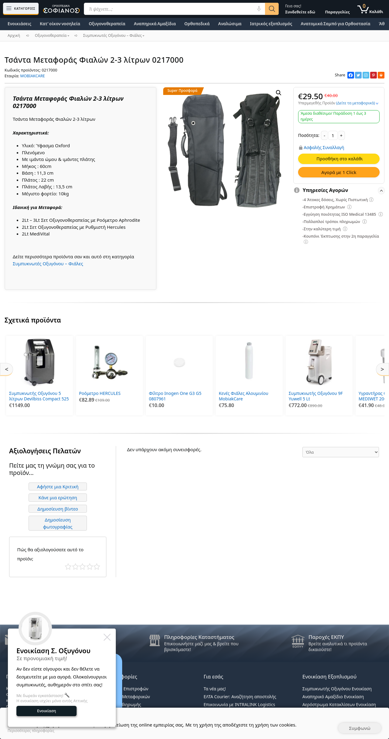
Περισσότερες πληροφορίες (31, 730)
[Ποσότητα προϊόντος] (333, 135)
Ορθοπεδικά (197, 23)
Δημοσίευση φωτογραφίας (58, 523)
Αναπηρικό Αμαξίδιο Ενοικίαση (333, 696)
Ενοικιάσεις (19, 23)
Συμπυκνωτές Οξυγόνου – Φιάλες (48, 263)
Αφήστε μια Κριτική (58, 486)
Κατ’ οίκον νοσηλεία (60, 23)
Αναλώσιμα (230, 23)
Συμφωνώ (359, 728)
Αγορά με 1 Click (338, 172)
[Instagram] (366, 75)
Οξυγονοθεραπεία (107, 23)
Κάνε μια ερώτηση (57, 497)
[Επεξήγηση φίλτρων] (371, 200)
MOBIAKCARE (32, 75)
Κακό (75, 566)
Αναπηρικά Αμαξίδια (155, 23)
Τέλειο (96, 566)
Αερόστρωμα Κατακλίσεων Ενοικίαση (339, 704)
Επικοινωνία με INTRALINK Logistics (239, 704)
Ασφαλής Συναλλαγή (324, 147)
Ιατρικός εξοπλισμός (271, 23)
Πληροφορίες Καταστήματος (199, 636)
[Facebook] (350, 75)
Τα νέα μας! (215, 689)
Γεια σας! (300, 9)
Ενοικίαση (46, 710)
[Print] (381, 75)
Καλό (89, 566)
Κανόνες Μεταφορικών (127, 696)
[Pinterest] (373, 75)
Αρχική (14, 35)
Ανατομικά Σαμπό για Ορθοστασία (335, 23)
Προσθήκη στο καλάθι (339, 158)
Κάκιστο (68, 566)
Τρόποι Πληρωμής (123, 704)
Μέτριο (82, 566)
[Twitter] (358, 75)
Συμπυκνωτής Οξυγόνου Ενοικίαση (337, 689)
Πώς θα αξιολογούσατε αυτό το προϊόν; (50, 554)
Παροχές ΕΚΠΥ (326, 636)
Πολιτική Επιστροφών (126, 689)
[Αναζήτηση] (272, 9)
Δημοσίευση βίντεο (57, 509)
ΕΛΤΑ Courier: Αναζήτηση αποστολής (240, 696)
